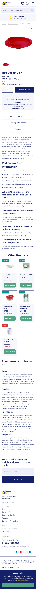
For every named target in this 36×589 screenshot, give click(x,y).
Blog (3, 509)
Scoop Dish (7, 275)
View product (26, 285)
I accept (18, 585)
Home (4, 24)
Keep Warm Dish (26, 275)
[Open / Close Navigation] (32, 3)
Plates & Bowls (13, 24)
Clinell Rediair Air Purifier (10, 340)
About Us (5, 506)
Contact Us (6, 512)
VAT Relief (5, 532)
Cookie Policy (23, 580)
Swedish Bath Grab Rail (25, 307)
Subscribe (18, 479)
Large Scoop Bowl (8, 307)
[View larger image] (31, 29)
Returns (18, 129)
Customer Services (9, 515)
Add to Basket (24, 90)
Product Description (18, 116)
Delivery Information (18, 123)
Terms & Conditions (9, 529)
